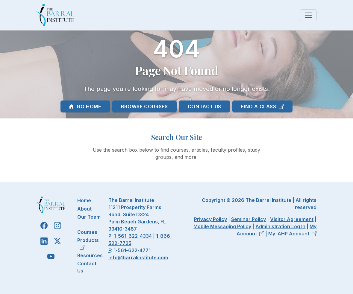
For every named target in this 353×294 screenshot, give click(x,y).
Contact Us (86, 267)
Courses (87, 232)
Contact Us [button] (204, 106)
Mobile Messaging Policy (222, 226)
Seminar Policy (248, 219)
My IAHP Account (292, 234)
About (84, 209)
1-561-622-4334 (133, 236)
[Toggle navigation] (308, 15)
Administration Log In (280, 226)
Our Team (89, 217)
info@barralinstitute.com (138, 258)
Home (84, 200)
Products (88, 243)
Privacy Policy (210, 219)
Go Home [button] (85, 106)
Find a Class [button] (262, 106)
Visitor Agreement (291, 219)
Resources (90, 255)
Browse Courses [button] (144, 106)
